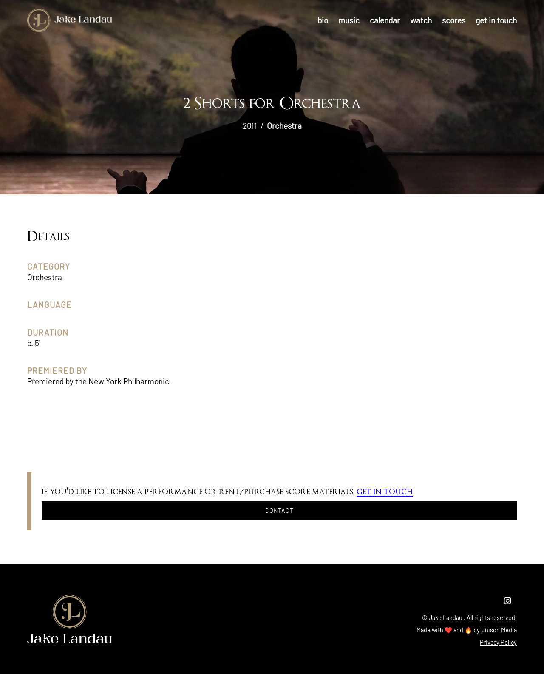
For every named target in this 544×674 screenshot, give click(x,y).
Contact (279, 510)
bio (322, 20)
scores (453, 20)
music (349, 20)
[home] (69, 20)
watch (421, 20)
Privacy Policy (498, 642)
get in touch (496, 20)
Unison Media (499, 630)
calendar (385, 20)
